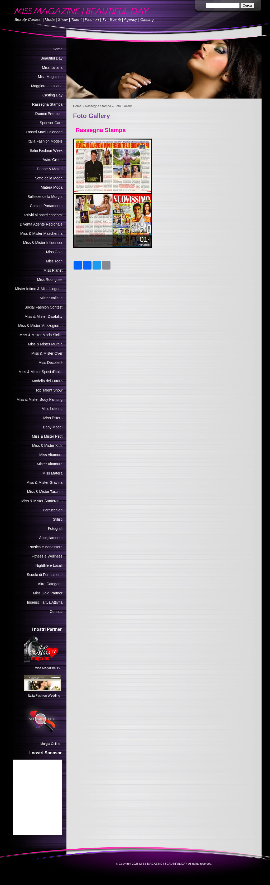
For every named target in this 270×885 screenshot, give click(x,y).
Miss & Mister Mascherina (41, 233)
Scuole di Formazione (44, 575)
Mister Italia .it (51, 298)
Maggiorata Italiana (46, 86)
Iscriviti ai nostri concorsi (42, 215)
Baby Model (52, 427)
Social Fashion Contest (43, 307)
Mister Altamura (49, 464)
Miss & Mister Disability (43, 316)
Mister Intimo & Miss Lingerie (38, 289)
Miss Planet (53, 270)
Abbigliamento (50, 538)
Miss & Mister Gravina (44, 482)
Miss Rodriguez (49, 279)
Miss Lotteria (52, 409)
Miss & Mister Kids (47, 445)
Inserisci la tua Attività (44, 602)
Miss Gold (54, 252)
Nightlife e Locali (48, 565)
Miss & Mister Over (46, 353)
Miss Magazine (50, 77)
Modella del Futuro (47, 381)
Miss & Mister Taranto (44, 492)
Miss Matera (52, 473)
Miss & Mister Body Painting (39, 399)
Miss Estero (52, 418)
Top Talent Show (49, 390)
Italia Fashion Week (46, 150)
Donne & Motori (49, 169)
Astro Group (52, 160)
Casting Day (52, 95)
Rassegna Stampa (98, 106)
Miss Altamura (50, 455)
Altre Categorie (50, 584)
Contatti (56, 611)
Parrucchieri (52, 510)
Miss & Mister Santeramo (41, 501)
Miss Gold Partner (47, 593)
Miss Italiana (52, 67)
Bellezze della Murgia (44, 196)
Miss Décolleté (50, 362)
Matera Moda (51, 187)
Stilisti (57, 519)
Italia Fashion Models (45, 141)
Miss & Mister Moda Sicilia (41, 335)
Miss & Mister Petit (47, 436)
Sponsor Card (51, 123)
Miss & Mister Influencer (42, 243)
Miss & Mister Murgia (45, 344)
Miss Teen (54, 261)
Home (77, 106)
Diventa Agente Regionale (41, 224)
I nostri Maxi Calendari (44, 132)
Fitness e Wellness (47, 556)
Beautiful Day (51, 58)
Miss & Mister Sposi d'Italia (40, 372)
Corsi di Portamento (46, 206)
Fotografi (55, 528)
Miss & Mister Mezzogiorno (40, 326)
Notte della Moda (48, 178)
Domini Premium (48, 113)
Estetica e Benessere (45, 547)
